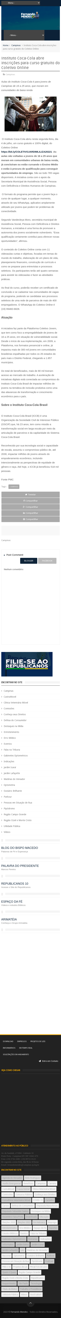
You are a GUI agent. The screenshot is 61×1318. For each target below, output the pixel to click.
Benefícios (28, 1183)
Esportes (53, 1228)
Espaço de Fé (40, 1228)
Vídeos (7, 832)
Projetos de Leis (37, 1041)
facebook (47, 560)
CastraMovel (10, 696)
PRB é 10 (6, 1267)
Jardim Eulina (23, 1244)
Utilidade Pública (12, 826)
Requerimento (9, 1283)
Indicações (9, 761)
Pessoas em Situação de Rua (18, 802)
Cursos (5, 1205)
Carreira (52, 1183)
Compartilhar (30, 501)
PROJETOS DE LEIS (38, 1267)
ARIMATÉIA (9, 919)
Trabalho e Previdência (30, 1289)
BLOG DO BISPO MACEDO (19, 848)
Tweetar (30, 494)
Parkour (8, 796)
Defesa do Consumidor (15, 720)
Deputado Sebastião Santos (15, 1211)
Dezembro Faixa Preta (12, 1217)
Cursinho (50, 1200)
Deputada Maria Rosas (47, 1205)
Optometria (9, 785)
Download (8, 1041)
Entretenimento (11, 732)
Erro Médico (10, 738)
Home (5, 45)
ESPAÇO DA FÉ (12, 901)
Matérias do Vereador (14, 779)
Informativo (8, 1244)
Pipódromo (9, 808)
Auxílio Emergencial (11, 1183)
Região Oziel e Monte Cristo (18, 820)
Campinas (16, 45)
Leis (22, 1250)
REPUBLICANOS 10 (14, 883)
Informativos (9, 1048)
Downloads (31, 1217)
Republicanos (37, 1278)
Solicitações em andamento (16, 1054)
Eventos (8, 743)
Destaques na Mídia (13, 726)
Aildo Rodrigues (32, 1178)
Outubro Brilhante (13, 791)
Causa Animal (23, 1189)
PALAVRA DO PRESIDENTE (20, 866)
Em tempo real (25, 1048)
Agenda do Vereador (12, 1178)
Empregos (22, 1041)
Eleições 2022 (24, 1222)
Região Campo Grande (15, 814)
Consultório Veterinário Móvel (16, 1200)
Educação (44, 1217)
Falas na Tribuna (12, 749)
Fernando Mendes (19, 1312)
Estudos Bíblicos (10, 1233)
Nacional (6, 1255)
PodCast (49, 1261)
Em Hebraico (39, 1222)
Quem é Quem (9, 1272)
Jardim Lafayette (12, 773)
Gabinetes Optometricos (16, 755)
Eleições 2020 (8, 1222)
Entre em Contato (48, 1061)
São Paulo (23, 1283)
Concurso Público (24, 1194)
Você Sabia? (35, 1294)
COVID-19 (38, 1200)
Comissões (9, 708)
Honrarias (32, 1239)
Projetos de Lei (20, 1267)
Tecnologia (36, 1283)
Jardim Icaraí (10, 767)
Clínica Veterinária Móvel (16, 702)
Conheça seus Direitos (15, 714)
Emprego (52, 1222)
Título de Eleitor (9, 1289)
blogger (28, 560)
